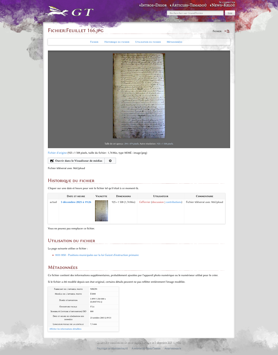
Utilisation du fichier (148, 41)
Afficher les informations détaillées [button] (65, 329)
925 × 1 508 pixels (165, 143)
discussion (158, 202)
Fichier (94, 41)
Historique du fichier (116, 41)
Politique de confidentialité (112, 348)
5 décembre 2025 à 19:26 (76, 202)
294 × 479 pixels (131, 143)
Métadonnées (174, 41)
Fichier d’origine (57, 152)
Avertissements (173, 348)
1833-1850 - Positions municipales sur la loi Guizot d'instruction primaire (97, 255)
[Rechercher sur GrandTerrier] (195, 12)
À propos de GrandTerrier (146, 348)
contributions (173, 202)
